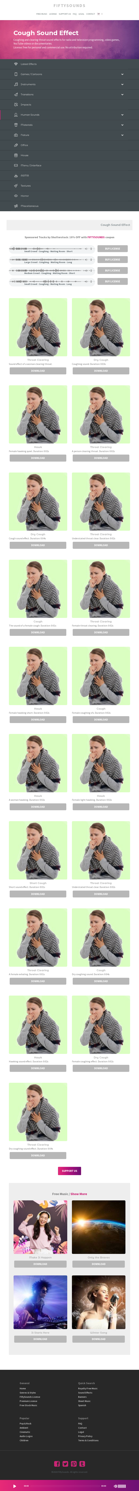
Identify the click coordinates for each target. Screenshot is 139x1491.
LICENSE (53, 14)
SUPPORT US (65, 14)
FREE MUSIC (41, 14)
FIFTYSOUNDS (96, 237)
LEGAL (81, 14)
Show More (79, 1194)
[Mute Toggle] (115, 1486)
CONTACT (91, 14)
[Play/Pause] (14, 1486)
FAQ (75, 14)
